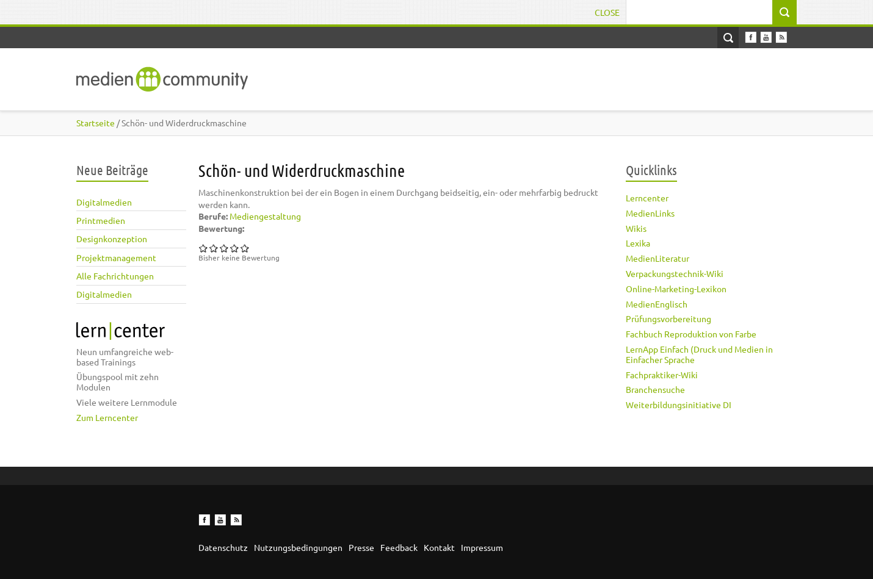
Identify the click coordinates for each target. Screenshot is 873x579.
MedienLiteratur (657, 258)
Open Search (728, 37)
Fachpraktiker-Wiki (662, 374)
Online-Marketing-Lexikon (676, 288)
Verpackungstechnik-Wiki (674, 273)
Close (607, 12)
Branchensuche (655, 389)
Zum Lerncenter (107, 417)
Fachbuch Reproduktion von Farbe (691, 333)
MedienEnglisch (656, 303)
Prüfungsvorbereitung (668, 318)
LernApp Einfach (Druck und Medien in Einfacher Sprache (699, 354)
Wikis (636, 228)
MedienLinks (650, 212)
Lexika (638, 242)
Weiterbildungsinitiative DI (678, 404)
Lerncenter (647, 197)
